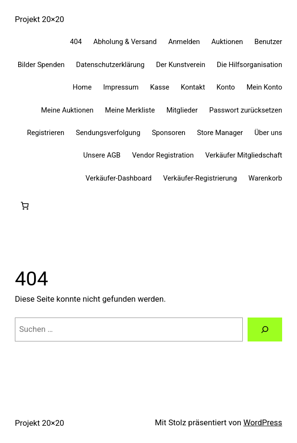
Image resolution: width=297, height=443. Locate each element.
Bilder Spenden (41, 64)
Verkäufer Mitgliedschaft (243, 155)
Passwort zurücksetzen (245, 110)
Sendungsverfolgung (108, 132)
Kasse (159, 87)
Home (82, 87)
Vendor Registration (163, 155)
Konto (225, 87)
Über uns (268, 132)
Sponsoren (168, 132)
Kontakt (193, 87)
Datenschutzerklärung (110, 64)
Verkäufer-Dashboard (118, 178)
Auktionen (227, 41)
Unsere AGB (101, 155)
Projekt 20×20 (39, 19)
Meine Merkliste (130, 110)
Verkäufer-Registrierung (200, 178)
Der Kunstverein (180, 64)
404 (76, 41)
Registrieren (45, 132)
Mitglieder (182, 110)
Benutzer (268, 41)
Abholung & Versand (124, 41)
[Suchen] (265, 329)
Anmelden (184, 41)
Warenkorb (265, 178)
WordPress (262, 422)
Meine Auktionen (67, 110)
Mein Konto (264, 87)
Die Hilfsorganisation (249, 64)
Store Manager (220, 132)
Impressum (121, 87)
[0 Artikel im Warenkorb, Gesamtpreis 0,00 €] (25, 205)
